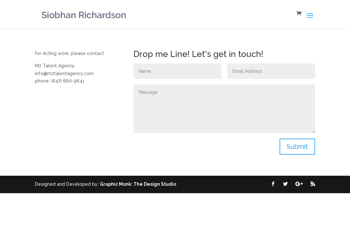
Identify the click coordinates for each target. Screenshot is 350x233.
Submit (297, 146)
